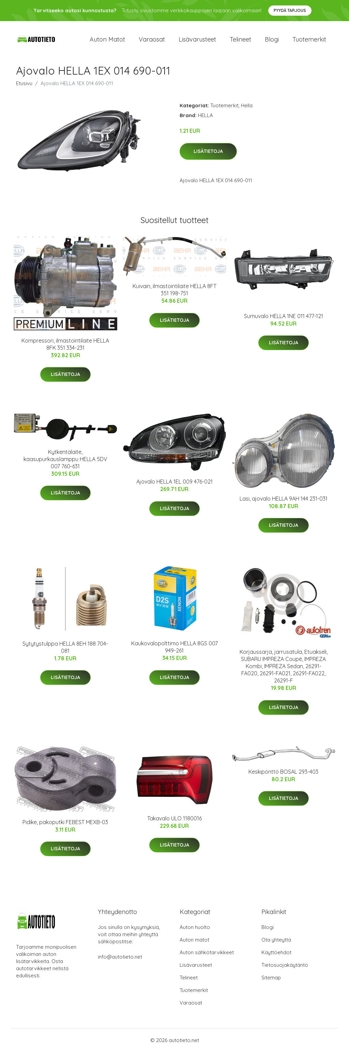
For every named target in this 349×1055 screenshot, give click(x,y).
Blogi (272, 41)
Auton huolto (195, 930)
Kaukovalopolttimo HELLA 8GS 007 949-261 (174, 650)
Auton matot (107, 41)
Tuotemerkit (309, 41)
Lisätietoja (208, 154)
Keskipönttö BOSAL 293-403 (283, 774)
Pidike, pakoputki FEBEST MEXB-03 (65, 824)
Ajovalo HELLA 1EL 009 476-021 (174, 484)
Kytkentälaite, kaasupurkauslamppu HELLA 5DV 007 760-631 (65, 462)
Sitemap (271, 980)
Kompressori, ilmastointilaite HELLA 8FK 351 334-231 (65, 347)
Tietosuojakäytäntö (284, 968)
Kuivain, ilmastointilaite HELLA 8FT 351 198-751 (174, 293)
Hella (247, 108)
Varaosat (152, 41)
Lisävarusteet (197, 41)
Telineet (240, 41)
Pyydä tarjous (290, 10)
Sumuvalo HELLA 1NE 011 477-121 (283, 319)
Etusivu (24, 86)
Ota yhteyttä (276, 943)
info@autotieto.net (120, 960)
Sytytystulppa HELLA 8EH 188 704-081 (65, 650)
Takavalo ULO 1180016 (174, 821)
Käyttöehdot (276, 955)
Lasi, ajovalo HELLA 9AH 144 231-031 (284, 501)
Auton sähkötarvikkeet (207, 955)
